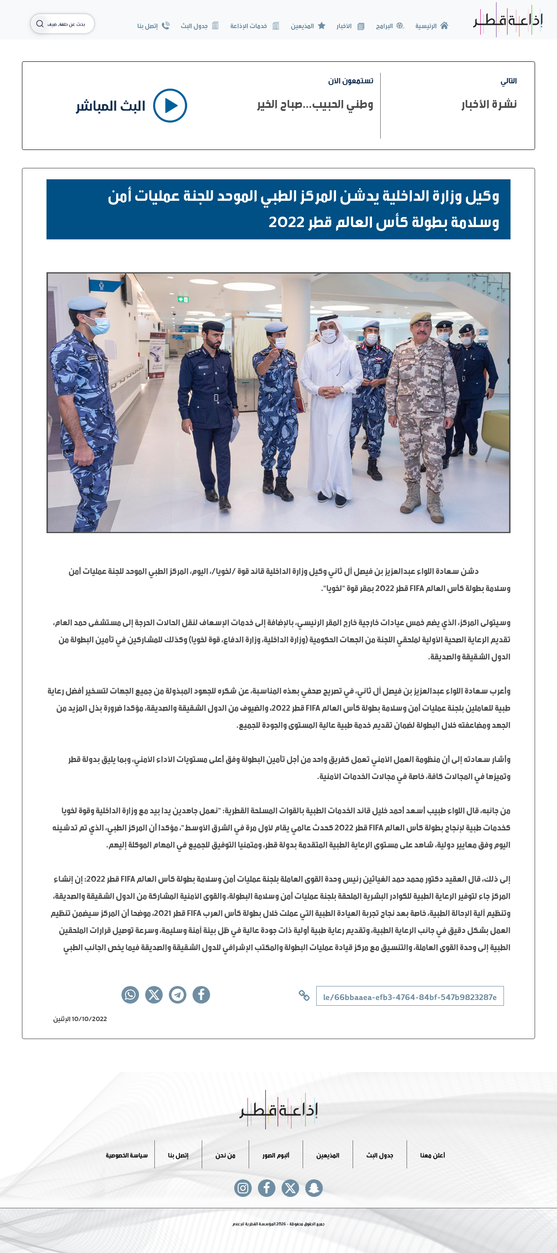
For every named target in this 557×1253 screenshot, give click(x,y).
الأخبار (350, 24)
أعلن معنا (432, 1154)
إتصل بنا (153, 24)
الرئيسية (431, 24)
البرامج (390, 24)
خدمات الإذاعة (255, 24)
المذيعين (308, 24)
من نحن (225, 1154)
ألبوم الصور (275, 1154)
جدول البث (200, 24)
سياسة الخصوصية (127, 1154)
